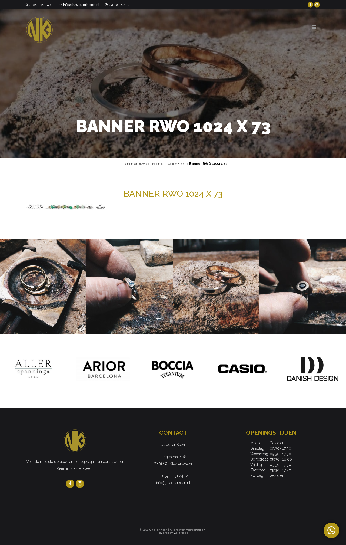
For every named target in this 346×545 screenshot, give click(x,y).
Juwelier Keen (149, 164)
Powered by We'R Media (173, 532)
